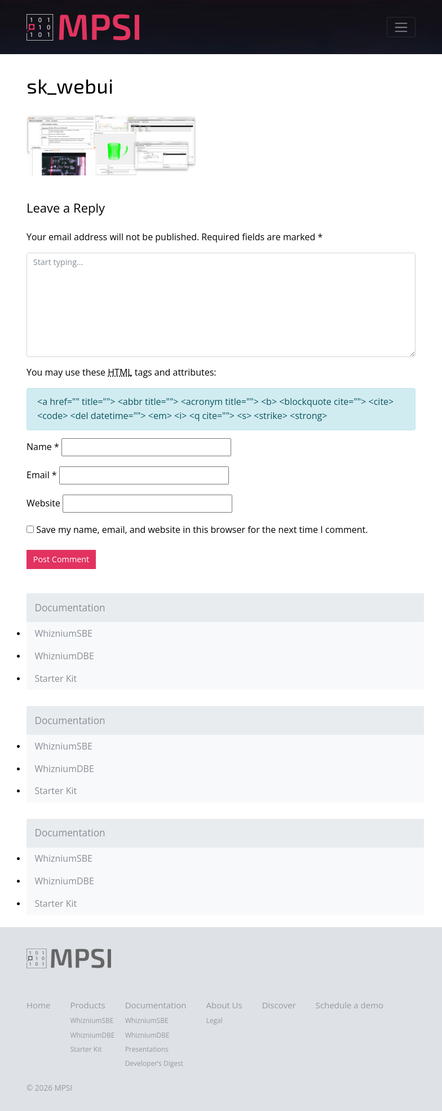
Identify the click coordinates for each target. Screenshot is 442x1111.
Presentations (147, 1049)
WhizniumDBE (64, 656)
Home (38, 1005)
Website (43, 503)
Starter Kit (55, 678)
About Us (224, 1005)
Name (42, 446)
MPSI (63, 1087)
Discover (279, 1005)
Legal (214, 1020)
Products (87, 1005)
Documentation (156, 1005)
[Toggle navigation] (401, 27)
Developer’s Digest (154, 1063)
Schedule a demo (349, 1005)
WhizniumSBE (63, 633)
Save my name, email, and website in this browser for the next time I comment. (202, 529)
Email (41, 475)
